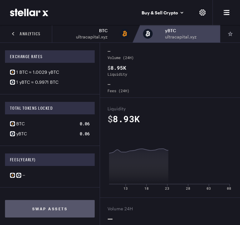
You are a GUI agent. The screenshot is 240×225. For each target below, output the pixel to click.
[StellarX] (29, 12)
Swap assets (50, 209)
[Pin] (230, 33)
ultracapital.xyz (92, 36)
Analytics (26, 33)
